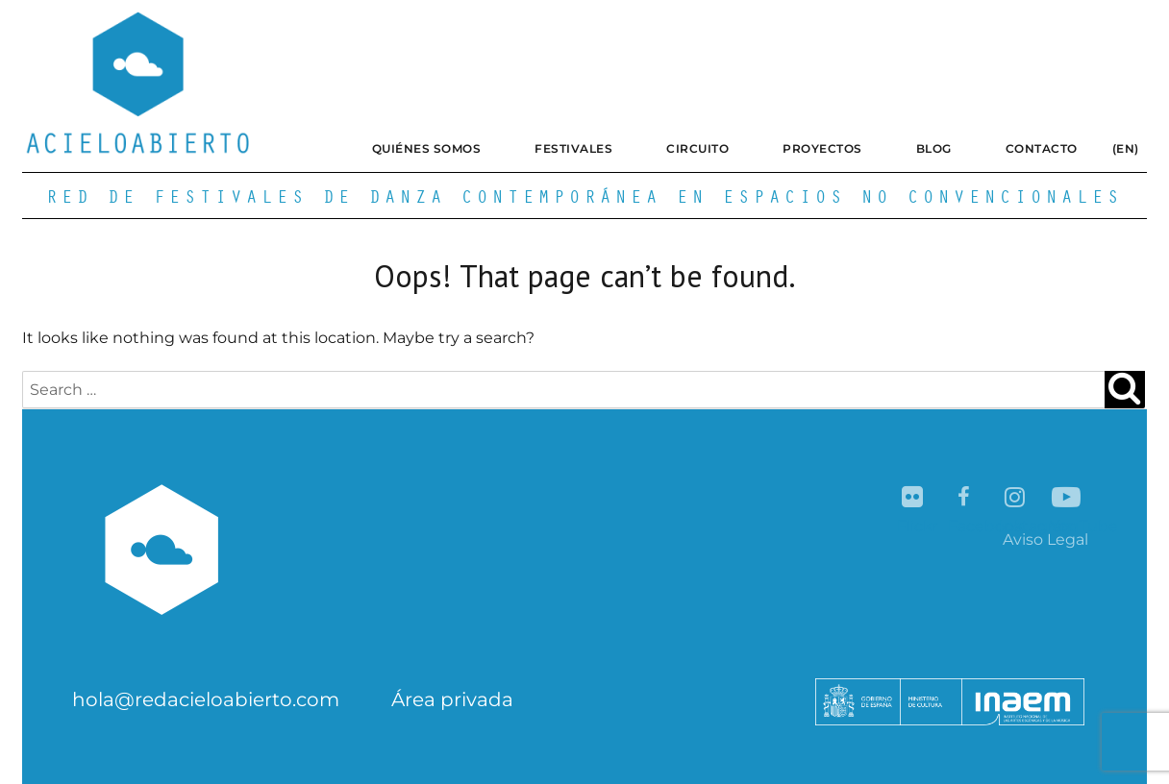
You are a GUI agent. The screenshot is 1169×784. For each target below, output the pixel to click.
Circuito (697, 148)
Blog (934, 148)
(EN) (1125, 148)
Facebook (965, 498)
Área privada (452, 699)
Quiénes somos (427, 148)
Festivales (573, 148)
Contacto (1042, 148)
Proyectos (822, 148)
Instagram (1015, 498)
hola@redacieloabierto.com (205, 699)
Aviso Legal (1045, 539)
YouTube (1066, 498)
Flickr (914, 498)
